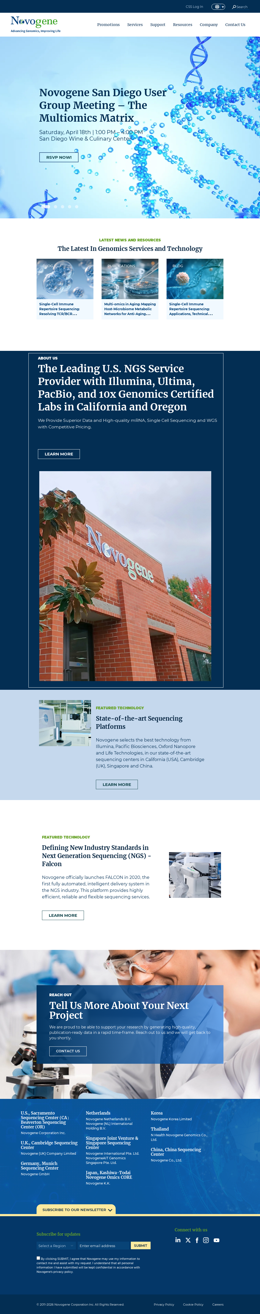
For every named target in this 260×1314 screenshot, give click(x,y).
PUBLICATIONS (121, 266)
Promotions (108, 24)
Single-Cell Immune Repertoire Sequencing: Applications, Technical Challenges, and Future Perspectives (189, 314)
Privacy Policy (164, 1304)
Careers (217, 1304)
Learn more (59, 454)
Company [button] (209, 24)
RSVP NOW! (59, 157)
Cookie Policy (193, 1304)
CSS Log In (194, 7)
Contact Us (235, 24)
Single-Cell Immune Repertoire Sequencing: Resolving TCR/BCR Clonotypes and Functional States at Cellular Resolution (63, 314)
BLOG (48, 266)
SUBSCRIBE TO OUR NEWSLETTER (74, 1210)
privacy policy (63, 1272)
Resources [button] (182, 24)
